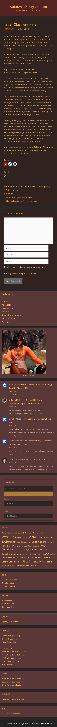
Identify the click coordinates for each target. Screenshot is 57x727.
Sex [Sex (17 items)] (21, 562)
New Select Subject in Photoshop (21, 201)
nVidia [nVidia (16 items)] (47, 550)
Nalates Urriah (15, 400)
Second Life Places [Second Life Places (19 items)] (20, 557)
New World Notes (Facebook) (14, 651)
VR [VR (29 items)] (36, 565)
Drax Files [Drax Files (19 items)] (20, 542)
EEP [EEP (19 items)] (48, 542)
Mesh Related (8, 318)
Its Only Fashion (8, 645)
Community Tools (14, 186)
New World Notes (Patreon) (13, 655)
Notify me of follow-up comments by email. (26, 267)
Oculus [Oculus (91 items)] (7, 553)
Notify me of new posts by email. (21, 273)
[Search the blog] (28, 488)
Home (5, 301)
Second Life (13, 190)
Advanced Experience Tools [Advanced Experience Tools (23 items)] (13, 533)
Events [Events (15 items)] (52, 542)
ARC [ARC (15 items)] (41, 533)
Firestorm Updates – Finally (19, 197)
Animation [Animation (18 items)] (29, 533)
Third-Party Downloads (11, 685)
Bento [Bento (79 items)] (32, 537)
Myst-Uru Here (8, 604)
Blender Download (9, 580)
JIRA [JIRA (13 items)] (15, 546)
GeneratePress (46, 723)
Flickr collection (38, 108)
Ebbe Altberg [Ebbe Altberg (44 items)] (39, 541)
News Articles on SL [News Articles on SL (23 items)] (36, 550)
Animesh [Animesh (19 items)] (36, 533)
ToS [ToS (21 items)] (36, 562)
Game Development (11, 315)
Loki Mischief (7, 648)
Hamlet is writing (34, 42)
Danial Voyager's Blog (11, 635)
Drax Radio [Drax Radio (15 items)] (27, 542)
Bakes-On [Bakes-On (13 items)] (24, 537)
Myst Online (7, 600)
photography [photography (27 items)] (18, 554)
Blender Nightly (8, 586)
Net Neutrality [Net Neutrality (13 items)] (24, 550)
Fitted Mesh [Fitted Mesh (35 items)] (8, 545)
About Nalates (8, 304)
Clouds (9, 193)
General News (30, 186)
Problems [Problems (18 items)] (35, 554)
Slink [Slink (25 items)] (33, 561)
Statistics (6, 322)
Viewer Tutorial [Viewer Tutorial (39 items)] (10, 565)
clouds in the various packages (18, 114)
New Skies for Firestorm (41, 147)
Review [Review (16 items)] (41, 554)
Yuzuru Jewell (7, 664)
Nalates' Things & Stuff (28, 6)
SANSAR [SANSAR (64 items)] (49, 554)
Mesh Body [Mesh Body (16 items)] (35, 546)
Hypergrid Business (10, 621)
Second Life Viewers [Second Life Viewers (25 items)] (10, 561)
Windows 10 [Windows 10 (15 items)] (41, 566)
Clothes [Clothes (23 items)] (39, 537)
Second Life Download (11, 682)
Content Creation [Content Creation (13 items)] (48, 537)
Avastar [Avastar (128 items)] (8, 536)
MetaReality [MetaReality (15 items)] (15, 550)
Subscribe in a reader (11, 714)
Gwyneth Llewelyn (9, 639)
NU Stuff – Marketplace (11, 658)
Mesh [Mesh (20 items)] (29, 546)
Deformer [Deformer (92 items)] (9, 541)
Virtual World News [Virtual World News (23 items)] (26, 565)
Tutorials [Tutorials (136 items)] (45, 561)
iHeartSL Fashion (9, 642)
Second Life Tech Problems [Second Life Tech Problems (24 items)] (38, 557)
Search (28, 494)
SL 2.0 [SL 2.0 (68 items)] (26, 561)
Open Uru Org (8, 607)
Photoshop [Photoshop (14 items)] (28, 554)
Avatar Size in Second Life (39, 459)
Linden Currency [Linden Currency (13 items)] (22, 546)
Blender (5, 311)
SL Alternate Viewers (10, 661)
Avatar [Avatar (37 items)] (17, 537)
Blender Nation (8, 583)
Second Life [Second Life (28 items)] (7, 557)
